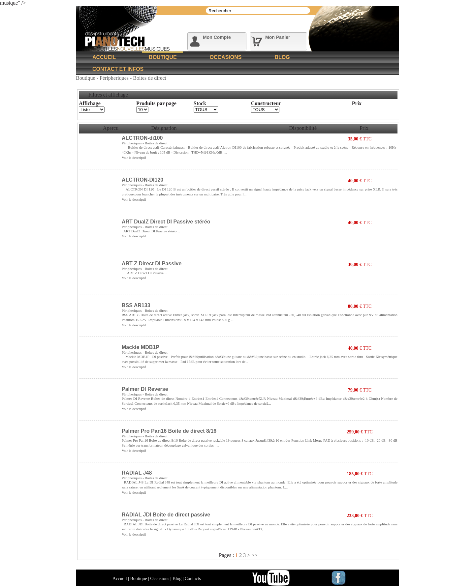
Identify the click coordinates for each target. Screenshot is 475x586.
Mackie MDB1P (140, 347)
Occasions (226, 57)
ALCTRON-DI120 (142, 180)
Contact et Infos (117, 69)
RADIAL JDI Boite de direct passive (166, 514)
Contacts (193, 578)
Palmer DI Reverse (145, 389)
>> (254, 555)
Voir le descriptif (134, 158)
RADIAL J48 (137, 473)
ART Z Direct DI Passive (151, 263)
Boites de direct (149, 78)
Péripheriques (115, 78)
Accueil (104, 57)
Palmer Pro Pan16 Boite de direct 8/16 (169, 431)
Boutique (162, 57)
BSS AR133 (136, 305)
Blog (282, 57)
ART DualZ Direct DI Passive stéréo (166, 221)
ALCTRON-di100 (142, 138)
